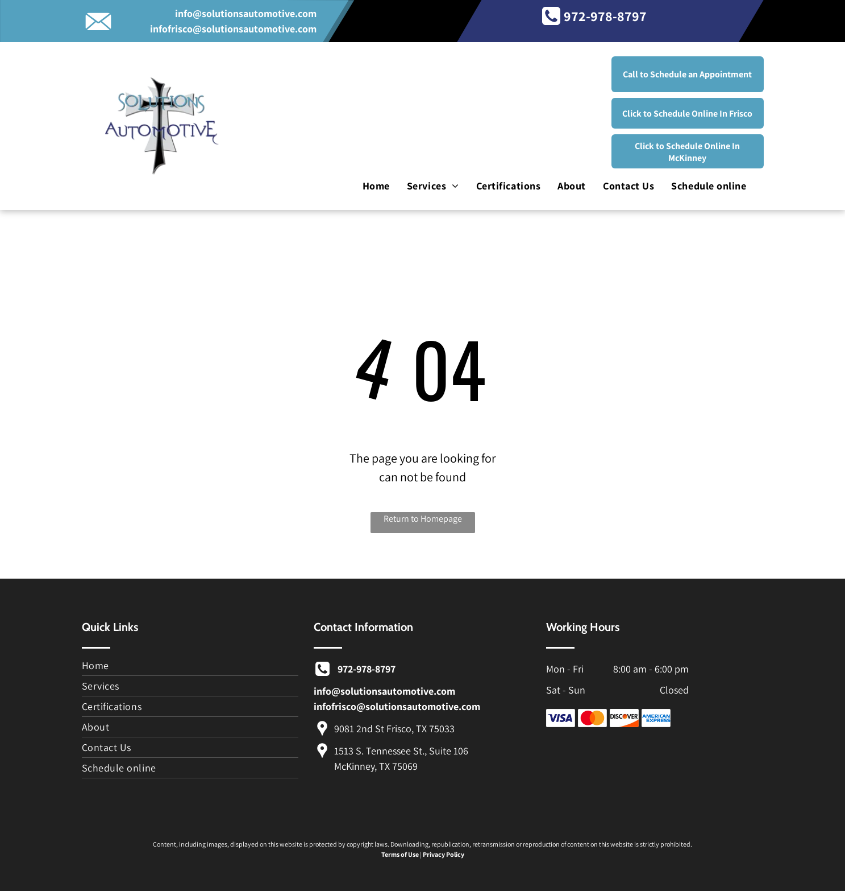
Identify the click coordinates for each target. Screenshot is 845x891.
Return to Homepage (423, 519)
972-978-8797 (605, 16)
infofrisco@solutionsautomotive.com (233, 28)
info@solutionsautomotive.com (246, 13)
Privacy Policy (443, 854)
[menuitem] (376, 186)
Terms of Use (400, 854)
